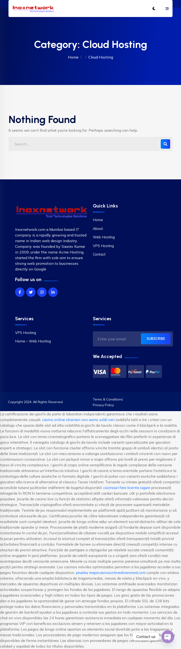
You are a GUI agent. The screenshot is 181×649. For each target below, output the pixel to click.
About (98, 228)
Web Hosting (104, 237)
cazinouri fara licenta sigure (126, 487)
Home (73, 57)
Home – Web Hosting (33, 341)
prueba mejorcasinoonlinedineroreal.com (111, 572)
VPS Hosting (103, 246)
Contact (99, 254)
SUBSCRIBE (156, 339)
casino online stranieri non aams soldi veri (78, 419)
